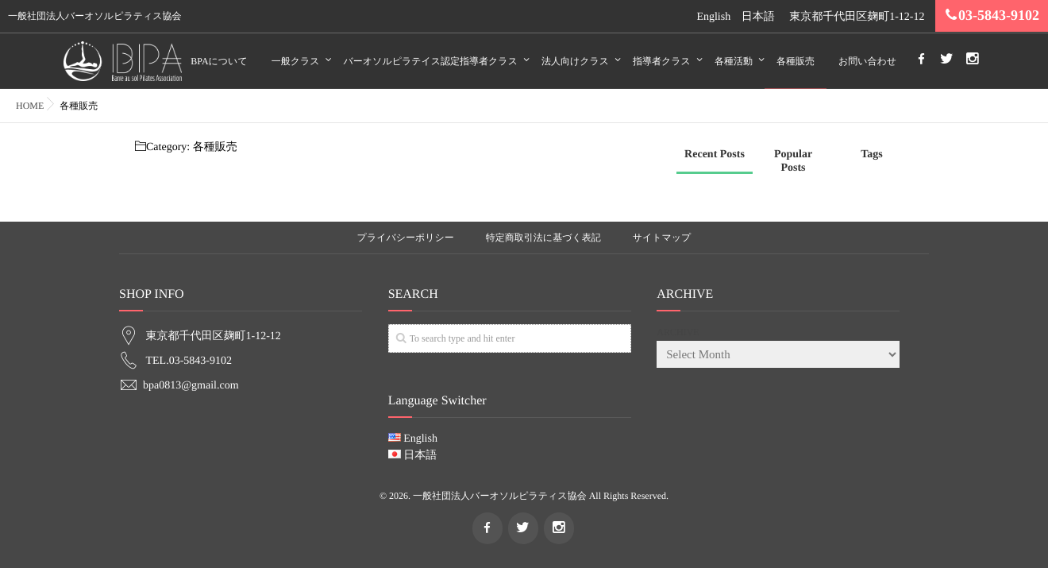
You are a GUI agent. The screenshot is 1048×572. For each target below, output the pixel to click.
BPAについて (219, 61)
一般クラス (296, 61)
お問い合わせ (867, 61)
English (713, 17)
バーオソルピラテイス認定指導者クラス (431, 61)
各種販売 (795, 61)
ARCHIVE (678, 331)
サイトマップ (662, 237)
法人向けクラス (575, 61)
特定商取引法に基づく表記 (543, 237)
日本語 (758, 17)
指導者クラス (662, 61)
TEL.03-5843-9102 (189, 359)
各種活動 (734, 61)
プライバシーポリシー (405, 237)
